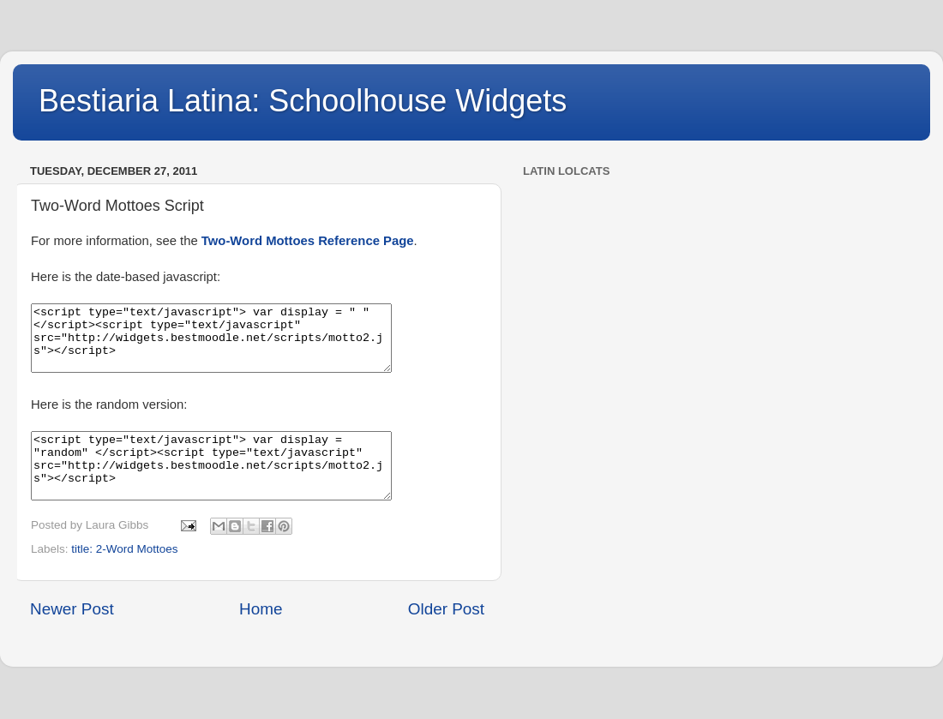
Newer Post (72, 635)
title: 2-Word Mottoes (124, 574)
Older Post (446, 635)
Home (260, 635)
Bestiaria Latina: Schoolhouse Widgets (303, 100)
